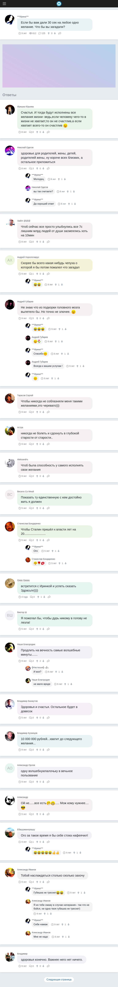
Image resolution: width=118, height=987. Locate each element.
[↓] (54, 33)
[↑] (49, 33)
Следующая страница (59, 979)
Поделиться (59, 33)
